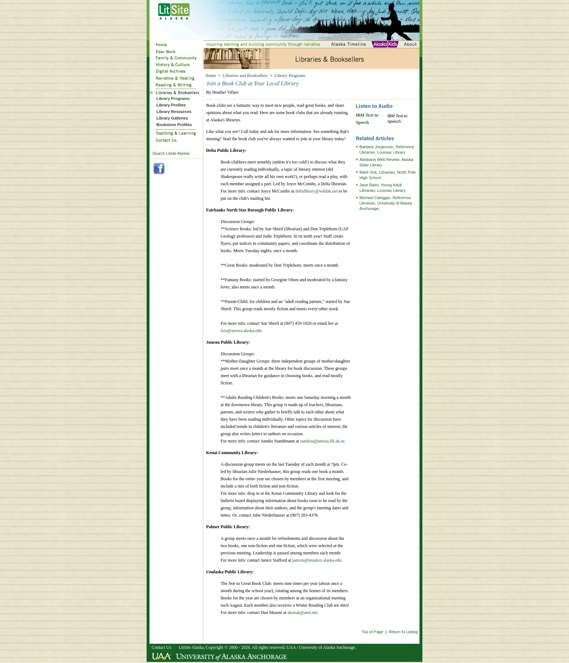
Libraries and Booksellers (245, 75)
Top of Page (372, 632)
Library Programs (289, 75)
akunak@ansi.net (302, 612)
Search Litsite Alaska (170, 153)
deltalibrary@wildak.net (316, 191)
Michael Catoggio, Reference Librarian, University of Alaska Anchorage (386, 203)
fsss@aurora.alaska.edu (241, 330)
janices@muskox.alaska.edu (316, 560)
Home (210, 75)
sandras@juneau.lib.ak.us (322, 441)
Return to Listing (403, 632)
